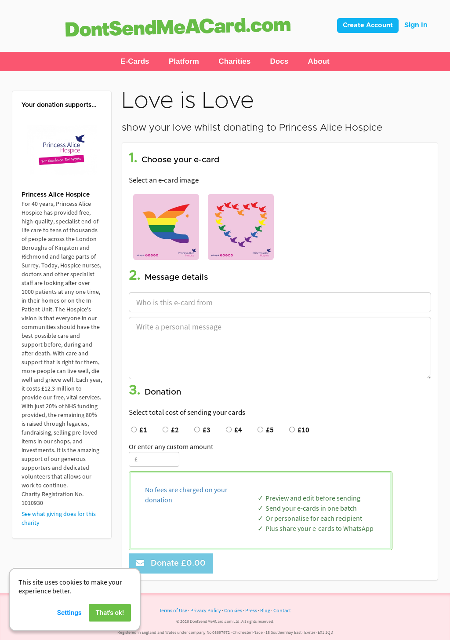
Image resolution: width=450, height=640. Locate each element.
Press (251, 610)
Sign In (416, 25)
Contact (282, 610)
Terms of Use (173, 610)
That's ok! (110, 620)
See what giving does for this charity (59, 518)
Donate (171, 563)
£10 (299, 430)
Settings (69, 620)
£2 (171, 430)
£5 (266, 430)
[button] (135, 61)
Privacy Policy (205, 610)
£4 (234, 430)
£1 (139, 430)
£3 (202, 430)
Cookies (233, 610)
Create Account (368, 25)
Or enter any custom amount (171, 446)
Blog (265, 610)
